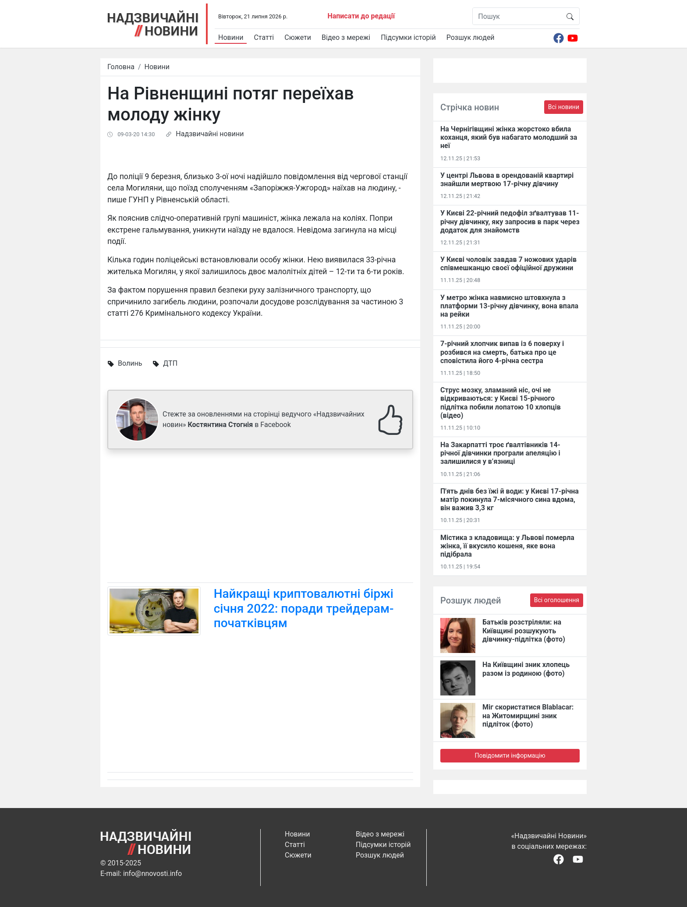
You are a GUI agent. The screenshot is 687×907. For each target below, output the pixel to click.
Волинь (130, 363)
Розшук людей (470, 37)
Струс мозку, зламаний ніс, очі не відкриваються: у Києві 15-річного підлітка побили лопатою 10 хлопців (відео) (500, 403)
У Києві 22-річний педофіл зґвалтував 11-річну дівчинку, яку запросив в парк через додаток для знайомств (510, 221)
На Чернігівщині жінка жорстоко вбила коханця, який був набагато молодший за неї (508, 137)
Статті (264, 37)
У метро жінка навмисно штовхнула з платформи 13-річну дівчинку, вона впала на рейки (509, 305)
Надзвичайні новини (210, 134)
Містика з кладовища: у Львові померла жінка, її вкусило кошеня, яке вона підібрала (507, 545)
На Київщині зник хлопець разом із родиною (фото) (526, 668)
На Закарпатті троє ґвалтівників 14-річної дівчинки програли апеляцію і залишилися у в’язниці (500, 453)
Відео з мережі (346, 37)
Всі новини (563, 106)
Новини (230, 37)
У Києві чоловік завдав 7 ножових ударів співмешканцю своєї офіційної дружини (508, 263)
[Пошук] (517, 16)
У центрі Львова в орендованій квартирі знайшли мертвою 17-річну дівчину (507, 179)
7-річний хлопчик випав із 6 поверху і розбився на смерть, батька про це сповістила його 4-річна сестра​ (502, 351)
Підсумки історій (408, 37)
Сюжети (297, 37)
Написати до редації (361, 16)
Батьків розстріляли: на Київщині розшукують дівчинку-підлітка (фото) (523, 630)
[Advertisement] (260, 517)
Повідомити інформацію (510, 755)
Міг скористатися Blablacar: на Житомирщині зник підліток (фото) (528, 715)
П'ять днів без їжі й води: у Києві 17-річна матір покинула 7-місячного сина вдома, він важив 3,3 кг (509, 499)
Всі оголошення (556, 599)
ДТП (170, 363)
